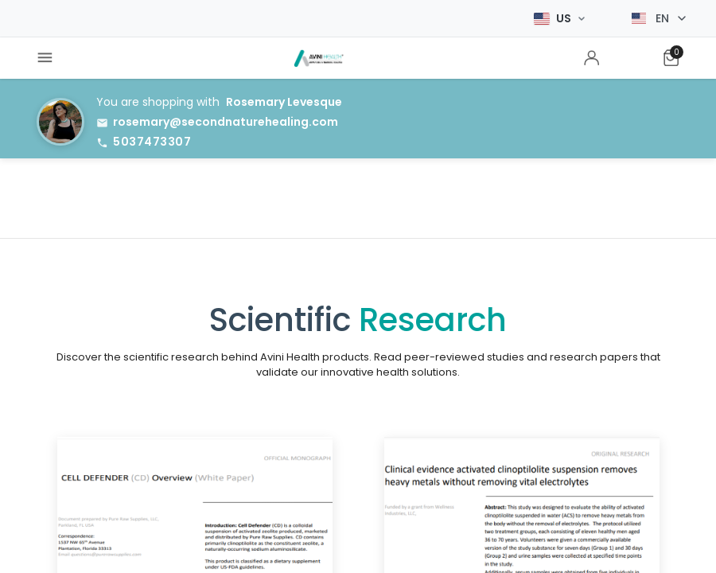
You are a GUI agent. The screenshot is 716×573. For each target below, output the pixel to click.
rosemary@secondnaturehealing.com (225, 121)
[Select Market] (559, 18)
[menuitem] (45, 58)
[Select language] (658, 18)
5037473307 (152, 141)
